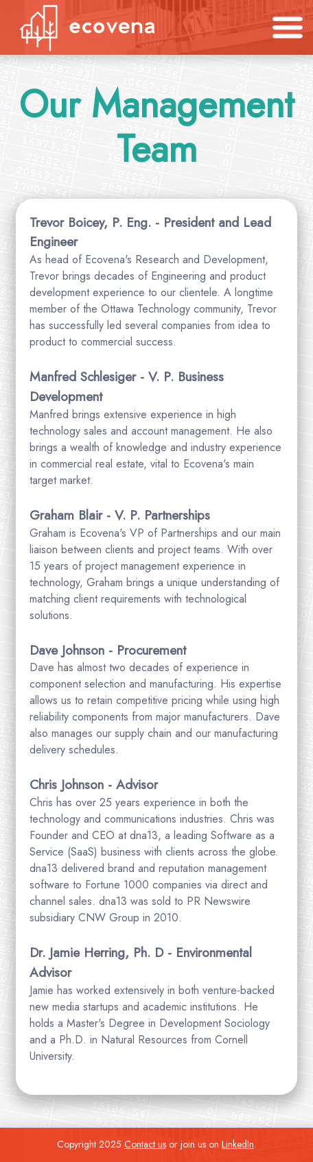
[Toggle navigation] (287, 27)
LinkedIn (238, 1144)
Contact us (145, 1144)
